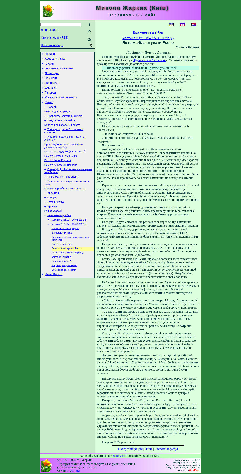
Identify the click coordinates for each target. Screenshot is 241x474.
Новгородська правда (57, 118)
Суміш (49, 108)
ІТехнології (52, 86)
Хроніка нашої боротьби (61, 102)
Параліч (52, 113)
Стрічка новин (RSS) (54, 37)
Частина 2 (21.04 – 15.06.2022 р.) (69, 242)
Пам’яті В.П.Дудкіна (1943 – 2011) (64, 162)
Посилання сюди (52, 45)
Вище (148, 449)
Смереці (75, 471)
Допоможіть (120, 455)
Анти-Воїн (53, 208)
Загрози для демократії (64, 287)
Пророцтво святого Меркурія (64, 123)
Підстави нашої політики (149, 60)
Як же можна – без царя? (62, 190)
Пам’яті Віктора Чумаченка (60, 167)
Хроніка (52, 223)
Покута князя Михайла (61, 128)
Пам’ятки (51, 81)
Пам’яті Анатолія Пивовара (60, 177)
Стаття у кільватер (62, 264)
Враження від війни (59, 233)
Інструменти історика (59, 70)
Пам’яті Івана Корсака (57, 172)
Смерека (51, 92)
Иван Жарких (54, 296)
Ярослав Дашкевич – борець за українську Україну (63, 156)
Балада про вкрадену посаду (62, 133)
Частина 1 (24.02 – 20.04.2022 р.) (69, 238)
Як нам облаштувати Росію (66, 268)
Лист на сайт (49, 29)
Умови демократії (61, 282)
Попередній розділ (130, 449)
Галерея (50, 97)
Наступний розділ (166, 449)
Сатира (51, 213)
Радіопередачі (53, 228)
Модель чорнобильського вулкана (65, 203)
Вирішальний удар (62, 252)
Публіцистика (55, 218)
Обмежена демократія (64, 291)
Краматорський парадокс (65, 247)
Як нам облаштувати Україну (67, 273)
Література (52, 75)
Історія (49, 65)
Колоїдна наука (55, 59)
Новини (50, 54)
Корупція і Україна (62, 278)
